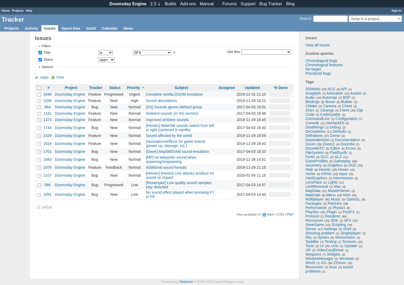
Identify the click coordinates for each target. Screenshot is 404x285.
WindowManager (319, 258)
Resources (314, 220)
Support (248, 4)
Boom (330, 102)
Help (29, 10)
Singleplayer (350, 233)
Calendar (110, 28)
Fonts (310, 157)
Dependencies (317, 140)
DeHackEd (335, 123)
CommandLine (318, 119)
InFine (326, 174)
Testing (330, 241)
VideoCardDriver (330, 250)
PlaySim (312, 212)
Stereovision (345, 237)
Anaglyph (313, 93)
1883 (48, 159)
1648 (48, 94)
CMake (311, 106)
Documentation (347, 140)
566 (47, 185)
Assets (355, 93)
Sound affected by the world (169, 135)
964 (47, 107)
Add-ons (188, 4)
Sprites (323, 237)
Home (6, 10)
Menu (331, 195)
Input (343, 174)
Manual (207, 4)
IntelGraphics (316, 178)
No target (313, 69)
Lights (333, 182)
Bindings (313, 102)
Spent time (70, 28)
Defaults (339, 131)
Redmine (186, 282)
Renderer (332, 216)
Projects (18, 10)
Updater (351, 246)
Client (344, 110)
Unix (334, 246)
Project (71, 88)
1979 (48, 167)
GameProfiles (317, 161)
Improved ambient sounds (167, 120)
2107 (48, 175)
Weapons (313, 254)
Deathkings (315, 127)
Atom (270, 214)
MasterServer (339, 191)
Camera (329, 106)
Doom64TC (315, 148)
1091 (48, 194)
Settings (330, 229)
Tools (310, 246)
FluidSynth (338, 152)
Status (48, 59)
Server (311, 229)
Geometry (314, 165)
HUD (352, 165)
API (344, 89)
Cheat (347, 106)
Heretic (325, 169)
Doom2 (329, 144)
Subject (181, 88)
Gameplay (342, 161)
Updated (252, 88)
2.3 (155, 4)
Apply (44, 77)
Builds (170, 4)
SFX (347, 220)
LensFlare (314, 182)
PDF (290, 214)
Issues (50, 28)
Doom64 (348, 144)
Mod (346, 195)
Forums (229, 4)
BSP (346, 97)
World (310, 263)
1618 (48, 143)
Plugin (332, 212)
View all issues (318, 45)
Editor (335, 148)
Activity (31, 28)
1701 (48, 151)
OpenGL (353, 199)
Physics (339, 208)
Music (336, 199)
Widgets (333, 254)
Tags (47, 52)
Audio (310, 97)
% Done (281, 88)
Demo (335, 135)
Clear (60, 77)
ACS (331, 89)
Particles (335, 203)
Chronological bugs (321, 61)
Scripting (338, 224)
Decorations (315, 131)
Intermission (343, 178)
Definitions (314, 135)
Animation (335, 93)
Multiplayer (315, 199)
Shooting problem (320, 233)
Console (312, 123)
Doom (310, 144)
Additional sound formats (166, 167)
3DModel (313, 89)
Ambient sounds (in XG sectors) (172, 113)
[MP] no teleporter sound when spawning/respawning (171, 159)
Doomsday (127, 4)
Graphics (335, 165)
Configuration (347, 119)
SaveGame (315, 224)
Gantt (91, 28)
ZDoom (340, 263)
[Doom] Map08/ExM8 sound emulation (177, 151)
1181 (48, 113)
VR (308, 250)
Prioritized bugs (318, 73)
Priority (133, 88)
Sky (309, 237)
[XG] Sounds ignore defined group (174, 107)
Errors (351, 148)
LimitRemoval (317, 186)
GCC (325, 157)
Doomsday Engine (70, 94)
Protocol (312, 216)
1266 (48, 101)
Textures (349, 241)
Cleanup (327, 110)
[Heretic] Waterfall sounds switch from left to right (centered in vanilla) (180, 127)
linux (333, 267)
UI (322, 246)
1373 (48, 120)
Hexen (343, 169)
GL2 (338, 157)
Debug (335, 127)
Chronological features (324, 65)
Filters (46, 46)
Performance (316, 208)
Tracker (95, 88)
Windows (346, 258)
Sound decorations (161, 101)
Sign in (396, 10)
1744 (48, 128)
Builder (347, 102)
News (128, 28)
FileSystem (315, 152)
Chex (310, 110)
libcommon (315, 267)
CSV (280, 214)
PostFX (349, 212)
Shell (347, 229)
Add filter (233, 52)
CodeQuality (330, 114)
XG (323, 263)
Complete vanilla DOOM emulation (174, 94)
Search (305, 18)
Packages (314, 203)
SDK (334, 220)
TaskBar (312, 241)
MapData (313, 191)
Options (47, 67)
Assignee (227, 88)
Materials (313, 195)
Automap (329, 97)
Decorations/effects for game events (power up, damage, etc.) (175, 143)
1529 (48, 135)
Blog (290, 4)
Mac (337, 186)
